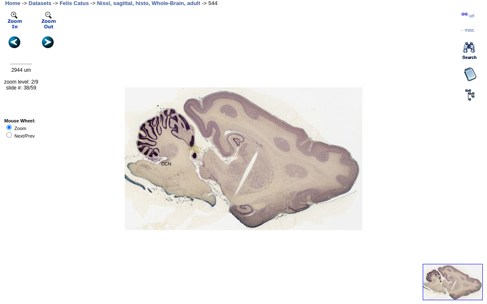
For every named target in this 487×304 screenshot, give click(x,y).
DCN (166, 163)
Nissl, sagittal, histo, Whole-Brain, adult (148, 3)
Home (12, 3)
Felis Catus (74, 3)
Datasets (40, 3)
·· (467, 30)
